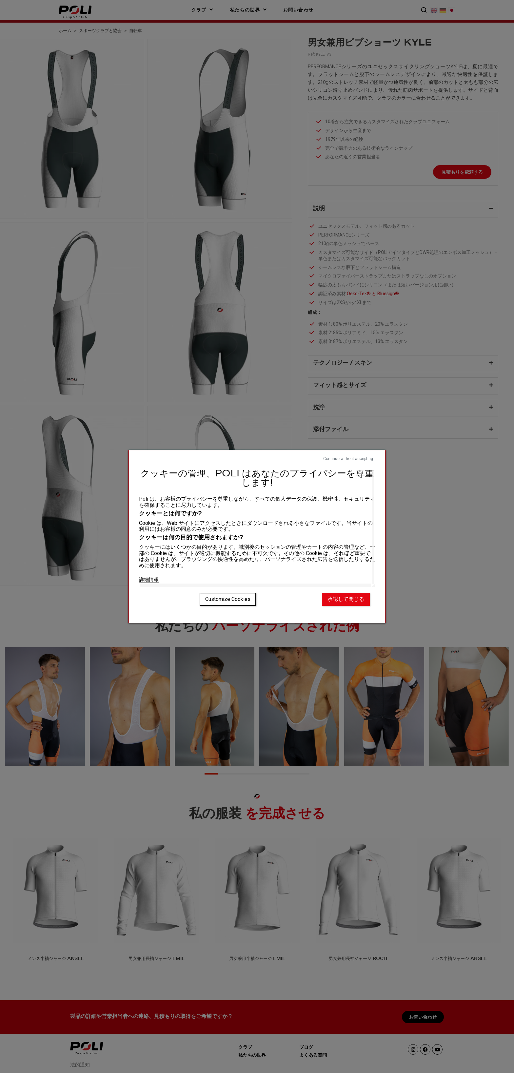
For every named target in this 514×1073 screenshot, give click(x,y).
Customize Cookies (227, 599)
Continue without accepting (348, 458)
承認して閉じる (345, 599)
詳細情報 (149, 580)
